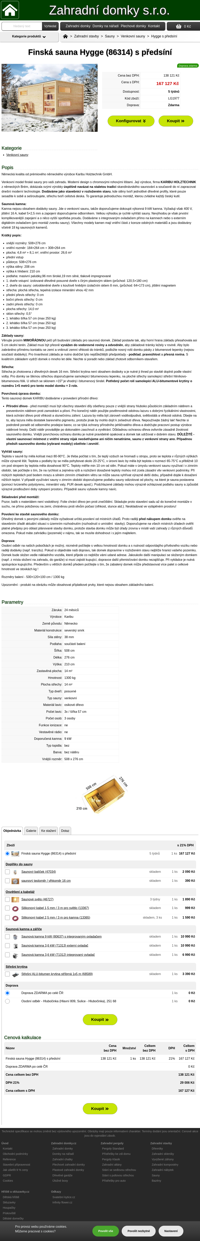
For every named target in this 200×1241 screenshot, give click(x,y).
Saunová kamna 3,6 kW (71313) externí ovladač (54, 945)
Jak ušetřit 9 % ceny (15, 1169)
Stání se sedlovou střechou (119, 1169)
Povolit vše (105, 1231)
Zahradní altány (112, 1164)
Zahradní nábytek (163, 1169)
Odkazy (56, 1191)
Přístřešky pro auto (114, 1180)
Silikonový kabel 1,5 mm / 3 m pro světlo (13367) (55, 908)
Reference (9, 1159)
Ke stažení (48, 830)
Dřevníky (157, 1148)
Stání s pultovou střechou (118, 1175)
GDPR (7, 1175)
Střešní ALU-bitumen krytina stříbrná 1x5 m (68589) (57, 974)
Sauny (110, 36)
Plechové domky (133, 26)
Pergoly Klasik (111, 1159)
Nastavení (171, 1231)
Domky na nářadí (106, 26)
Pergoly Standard (113, 1148)
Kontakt (154, 26)
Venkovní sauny (17, 154)
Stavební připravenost (16, 1164)
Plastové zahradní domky (68, 1169)
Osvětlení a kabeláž (20, 892)
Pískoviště (9, 1213)
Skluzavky (9, 1202)
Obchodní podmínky (15, 1153)
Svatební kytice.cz (64, 1197)
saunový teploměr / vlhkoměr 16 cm (46, 880)
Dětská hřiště (11, 1197)
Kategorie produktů (29, 37)
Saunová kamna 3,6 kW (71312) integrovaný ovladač (58, 954)
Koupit (100, 1019)
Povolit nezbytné (139, 1231)
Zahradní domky (78, 26)
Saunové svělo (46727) (37, 899)
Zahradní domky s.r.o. (109, 10)
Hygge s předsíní (164, 36)
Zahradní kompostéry (165, 1164)
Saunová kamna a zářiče (24, 929)
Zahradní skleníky (163, 1153)
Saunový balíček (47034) (38, 871)
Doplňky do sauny (19, 864)
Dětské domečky (13, 1218)
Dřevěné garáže (62, 1175)
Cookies (8, 1180)
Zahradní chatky (63, 1159)
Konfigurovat (131, 120)
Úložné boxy (60, 1180)
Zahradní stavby (86, 36)
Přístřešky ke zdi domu (116, 1153)
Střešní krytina (16, 966)
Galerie (31, 830)
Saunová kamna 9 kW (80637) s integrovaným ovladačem (61, 936)
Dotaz (65, 830)
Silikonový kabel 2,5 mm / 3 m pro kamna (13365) (55, 917)
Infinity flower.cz (62, 1202)
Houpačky (9, 1207)
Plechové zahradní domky (69, 1164)
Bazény (156, 1180)
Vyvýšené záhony (163, 1159)
